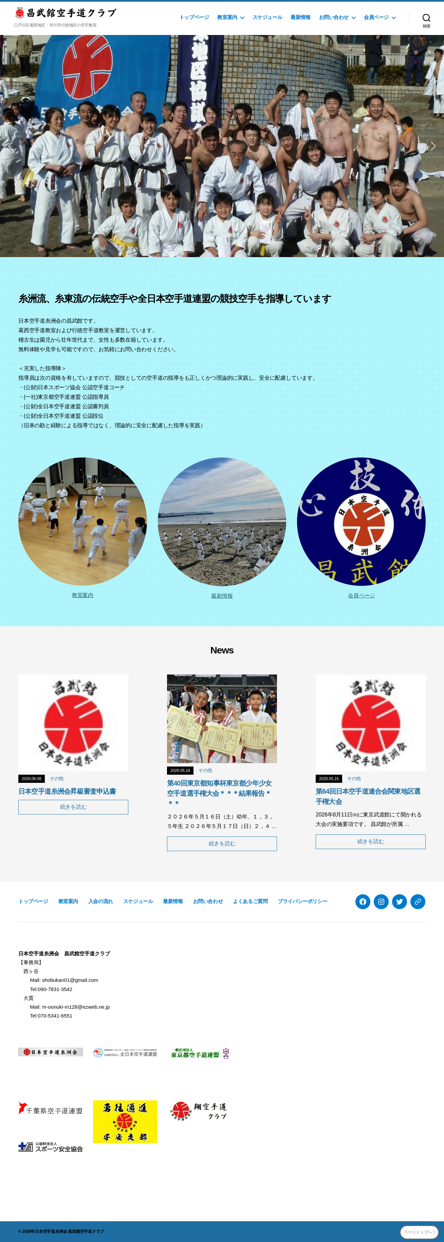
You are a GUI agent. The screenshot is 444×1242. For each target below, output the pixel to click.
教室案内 (227, 17)
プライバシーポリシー (302, 901)
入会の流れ (100, 901)
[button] (10, 146)
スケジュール (267, 17)
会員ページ (376, 17)
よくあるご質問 (250, 901)
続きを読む (73, 807)
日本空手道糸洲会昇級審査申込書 (67, 791)
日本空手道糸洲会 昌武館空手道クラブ (69, 1231)
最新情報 (300, 17)
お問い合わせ (334, 17)
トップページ (194, 17)
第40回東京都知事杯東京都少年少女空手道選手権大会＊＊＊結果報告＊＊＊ (219, 793)
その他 (56, 778)
